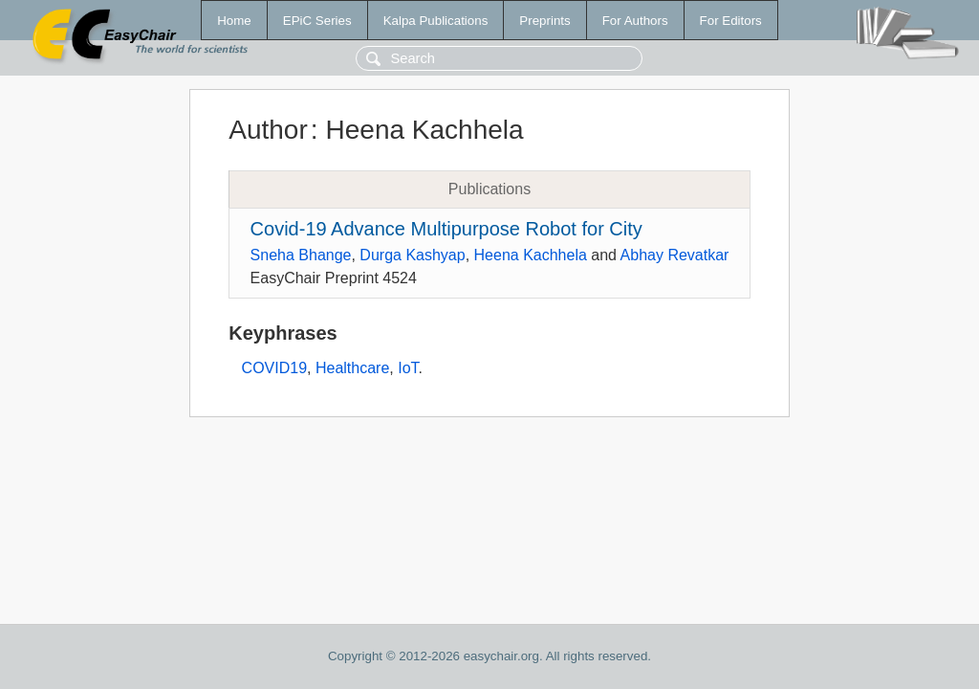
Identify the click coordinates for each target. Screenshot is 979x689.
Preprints (544, 20)
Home (234, 20)
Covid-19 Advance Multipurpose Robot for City (446, 228)
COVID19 (274, 368)
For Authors (635, 20)
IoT (408, 368)
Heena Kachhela (530, 255)
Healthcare (352, 368)
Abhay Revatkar (674, 255)
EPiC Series (317, 20)
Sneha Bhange (301, 255)
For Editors (731, 20)
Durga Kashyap (412, 255)
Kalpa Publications (436, 20)
